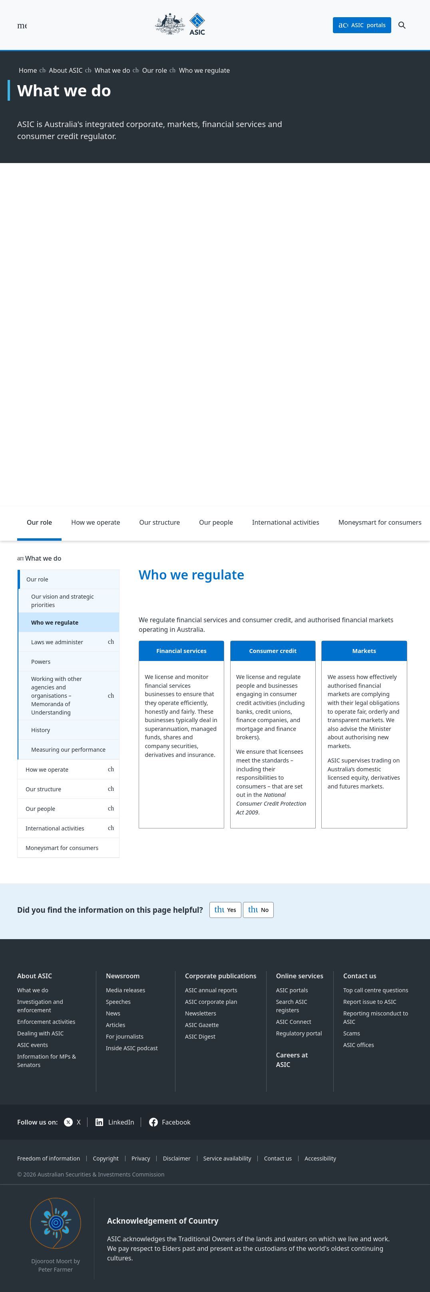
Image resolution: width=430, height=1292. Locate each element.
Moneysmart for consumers (62, 848)
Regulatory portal (299, 1033)
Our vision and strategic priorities (62, 601)
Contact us (359, 975)
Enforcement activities (46, 1021)
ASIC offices (358, 1045)
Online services (299, 975)
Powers (40, 661)
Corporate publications (221, 975)
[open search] (402, 25)
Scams (351, 1033)
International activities (285, 522)
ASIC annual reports (211, 990)
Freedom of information (48, 1158)
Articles (115, 1025)
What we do (112, 70)
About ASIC (66, 70)
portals (362, 25)
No (258, 910)
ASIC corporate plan (211, 1001)
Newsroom (123, 975)
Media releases (125, 990)
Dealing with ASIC (40, 1033)
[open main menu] (22, 25)
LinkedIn (121, 1122)
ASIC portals (292, 990)
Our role (154, 70)
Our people (216, 522)
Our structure (159, 522)
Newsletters (200, 1013)
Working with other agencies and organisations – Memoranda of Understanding (56, 695)
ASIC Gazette (202, 1025)
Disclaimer (177, 1158)
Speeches (118, 1001)
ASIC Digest (200, 1036)
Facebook (176, 1122)
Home (28, 70)
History (40, 730)
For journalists (124, 1036)
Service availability (227, 1158)
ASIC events (32, 1045)
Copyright (106, 1158)
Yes (225, 910)
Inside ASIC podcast (132, 1048)
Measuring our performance (68, 749)
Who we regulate (54, 622)
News (113, 1013)
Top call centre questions (375, 990)
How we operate (95, 522)
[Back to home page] (180, 25)
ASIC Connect (293, 1021)
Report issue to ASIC (369, 1001)
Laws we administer (57, 642)
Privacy (140, 1158)
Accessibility (320, 1158)
